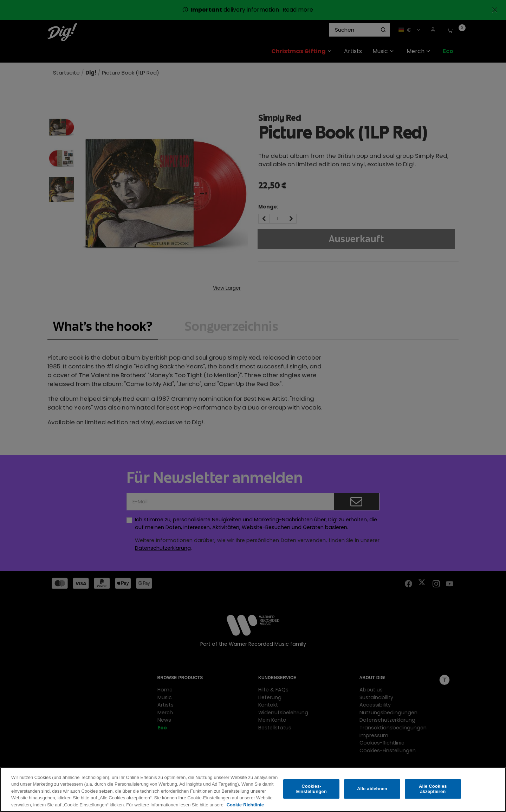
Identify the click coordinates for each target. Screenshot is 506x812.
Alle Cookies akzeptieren (433, 793)
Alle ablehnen (372, 794)
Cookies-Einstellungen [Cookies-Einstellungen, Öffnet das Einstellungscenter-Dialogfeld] (311, 793)
